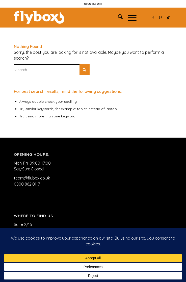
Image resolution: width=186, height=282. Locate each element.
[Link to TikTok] (168, 17)
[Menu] (130, 17)
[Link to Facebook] (153, 17)
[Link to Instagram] (161, 17)
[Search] (118, 17)
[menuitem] (118, 17)
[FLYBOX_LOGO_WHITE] (77, 17)
